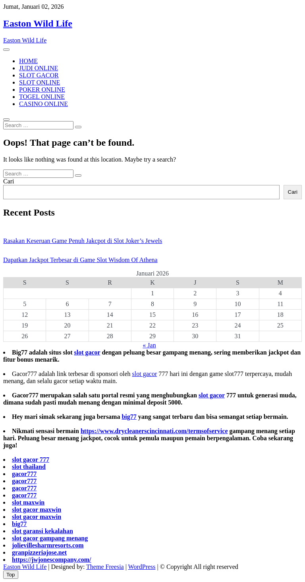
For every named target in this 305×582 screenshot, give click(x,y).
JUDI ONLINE (38, 68)
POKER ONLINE (42, 89)
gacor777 (24, 473)
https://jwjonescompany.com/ (51, 559)
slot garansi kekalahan (42, 531)
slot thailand (29, 466)
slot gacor (87, 352)
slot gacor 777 (30, 459)
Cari (8, 181)
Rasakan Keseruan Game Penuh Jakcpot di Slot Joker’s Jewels (82, 240)
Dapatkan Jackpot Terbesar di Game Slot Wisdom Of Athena (80, 259)
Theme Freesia (105, 566)
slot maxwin (28, 502)
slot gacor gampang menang (50, 538)
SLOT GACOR (39, 75)
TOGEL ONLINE (42, 96)
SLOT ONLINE (39, 82)
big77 (129, 416)
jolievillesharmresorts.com (48, 545)
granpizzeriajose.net (39, 552)
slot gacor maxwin (36, 509)
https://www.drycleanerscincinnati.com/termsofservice (154, 431)
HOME (28, 61)
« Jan (149, 345)
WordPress (142, 566)
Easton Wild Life (37, 23)
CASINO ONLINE (43, 103)
